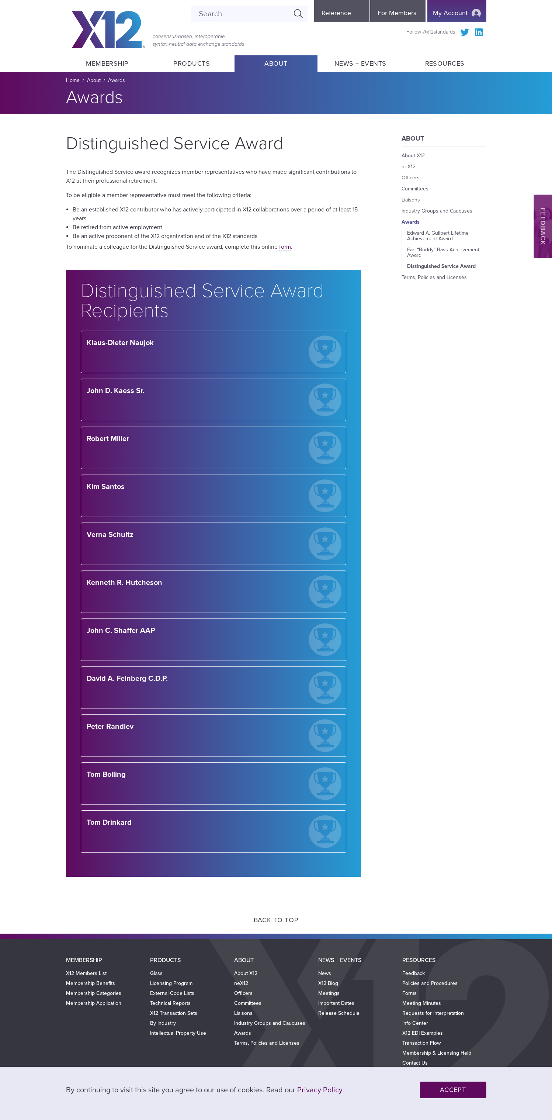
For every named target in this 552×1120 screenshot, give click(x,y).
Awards (116, 80)
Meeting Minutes (421, 1003)
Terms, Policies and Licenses (434, 277)
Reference (336, 13)
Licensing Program (171, 983)
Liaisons (411, 200)
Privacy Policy (319, 1090)
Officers (411, 178)
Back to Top (276, 920)
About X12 (413, 155)
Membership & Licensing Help (436, 1053)
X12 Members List (86, 973)
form (285, 247)
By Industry (163, 1023)
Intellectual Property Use (178, 1033)
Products (191, 63)
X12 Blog (328, 983)
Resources (444, 63)
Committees (415, 189)
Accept (453, 1090)
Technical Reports (170, 1003)
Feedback (413, 973)
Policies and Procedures (430, 983)
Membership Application (93, 1003)
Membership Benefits (90, 983)
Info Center (415, 1023)
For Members (397, 13)
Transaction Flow (421, 1043)
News (324, 973)
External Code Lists (172, 993)
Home (73, 80)
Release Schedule (339, 1013)
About (276, 63)
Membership (107, 63)
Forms (409, 993)
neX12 (409, 166)
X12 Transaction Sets (173, 1013)
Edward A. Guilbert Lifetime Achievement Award (438, 236)
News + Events (360, 63)
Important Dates (336, 1003)
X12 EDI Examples (422, 1033)
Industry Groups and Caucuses (437, 211)
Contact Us (415, 1063)
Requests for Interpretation (433, 1013)
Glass (156, 973)
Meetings (329, 993)
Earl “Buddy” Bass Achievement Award (443, 252)
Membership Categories (93, 993)
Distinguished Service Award (441, 266)
